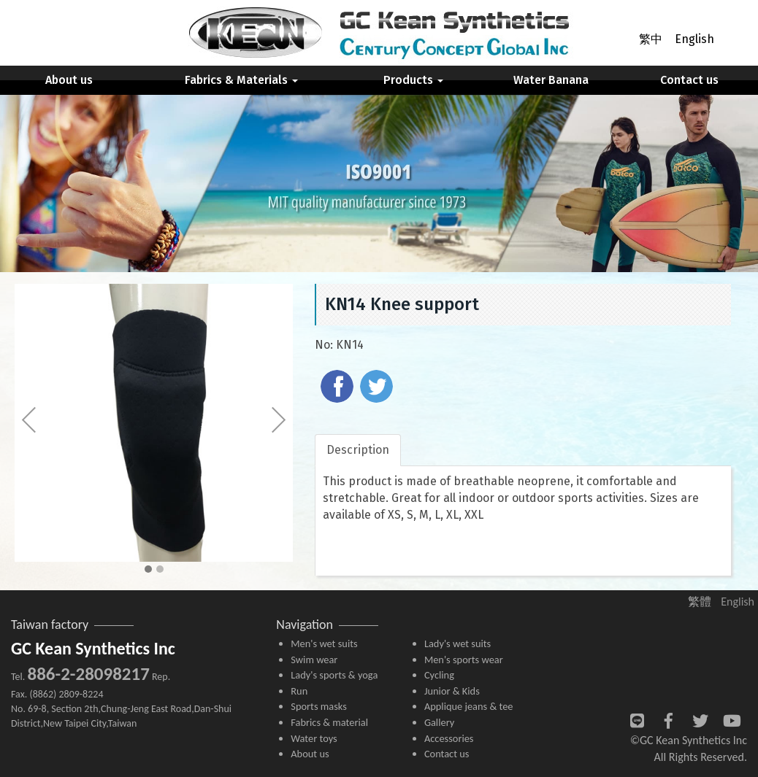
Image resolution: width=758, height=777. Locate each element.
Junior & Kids (452, 690)
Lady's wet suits (457, 643)
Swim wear (314, 659)
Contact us (689, 80)
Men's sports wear (463, 659)
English (694, 39)
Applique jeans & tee (468, 706)
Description (357, 450)
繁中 (650, 39)
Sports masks (319, 706)
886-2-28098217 (88, 673)
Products (413, 80)
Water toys (314, 738)
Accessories (449, 738)
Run (299, 690)
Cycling (439, 674)
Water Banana (551, 80)
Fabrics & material (329, 722)
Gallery (439, 722)
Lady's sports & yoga (334, 674)
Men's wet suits (324, 643)
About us (69, 80)
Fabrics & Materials (241, 80)
